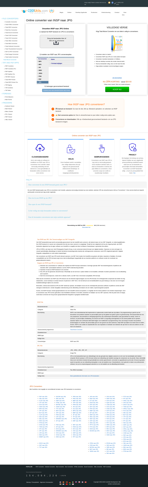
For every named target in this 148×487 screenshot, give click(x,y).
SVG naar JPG (110, 406)
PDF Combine (9, 66)
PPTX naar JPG (94, 424)
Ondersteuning (105, 12)
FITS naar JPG (127, 396)
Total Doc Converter (11, 30)
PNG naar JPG (77, 398)
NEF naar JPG (77, 424)
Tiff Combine (9, 87)
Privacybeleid (35, 482)
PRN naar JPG (77, 396)
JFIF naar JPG (60, 412)
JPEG (40, 73)
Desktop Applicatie (81, 12)
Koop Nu (117, 89)
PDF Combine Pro (10, 68)
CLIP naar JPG (43, 414)
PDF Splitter (8, 71)
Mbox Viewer (9, 111)
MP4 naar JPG (43, 408)
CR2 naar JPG (77, 431)
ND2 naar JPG (43, 416)
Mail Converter (60, 466)
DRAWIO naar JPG (61, 418)
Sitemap (28, 482)
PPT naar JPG (77, 437)
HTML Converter (78, 466)
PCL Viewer (8, 114)
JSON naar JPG (60, 406)
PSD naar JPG (60, 424)
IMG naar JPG (60, 398)
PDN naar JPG (60, 414)
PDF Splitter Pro (10, 74)
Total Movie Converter (10, 59)
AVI (40, 67)
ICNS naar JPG (110, 408)
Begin (61, 12)
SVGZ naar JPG (60, 435)
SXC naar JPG (110, 451)
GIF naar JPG (93, 412)
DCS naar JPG (43, 404)
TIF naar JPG (76, 416)
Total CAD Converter (11, 35)
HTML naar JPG (60, 402)
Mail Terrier (8, 99)
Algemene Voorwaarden (46, 482)
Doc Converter (69, 466)
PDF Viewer (8, 117)
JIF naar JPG (59, 421)
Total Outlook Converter (12, 46)
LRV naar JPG (60, 416)
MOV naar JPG (110, 431)
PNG (40, 76)
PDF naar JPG (43, 396)
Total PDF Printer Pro (11, 82)
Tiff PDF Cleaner (10, 77)
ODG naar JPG (94, 422)
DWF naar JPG (60, 400)
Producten (94, 12)
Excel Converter (88, 466)
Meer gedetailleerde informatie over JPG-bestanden (84, 376)
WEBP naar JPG (44, 437)
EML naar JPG (43, 418)
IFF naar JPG (127, 398)
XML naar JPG (43, 398)
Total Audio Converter (11, 57)
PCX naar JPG (127, 410)
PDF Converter (40, 466)
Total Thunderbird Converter (13, 49)
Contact (117, 12)
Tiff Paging (8, 85)
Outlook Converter (50, 466)
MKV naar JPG (110, 429)
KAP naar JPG (110, 400)
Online (69, 12)
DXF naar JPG (94, 404)
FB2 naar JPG (110, 453)
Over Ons (124, 14)
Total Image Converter (11, 54)
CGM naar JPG (110, 404)
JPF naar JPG (43, 410)
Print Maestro (9, 97)
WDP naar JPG (110, 398)
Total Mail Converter (11, 43)
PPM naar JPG (77, 404)
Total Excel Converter (11, 32)
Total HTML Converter (11, 24)
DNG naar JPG (60, 437)
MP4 (40, 61)
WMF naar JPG (94, 410)
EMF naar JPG (77, 421)
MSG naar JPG (43, 421)
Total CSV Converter (11, 38)
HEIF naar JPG (94, 418)
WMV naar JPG (110, 424)
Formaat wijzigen (56, 63)
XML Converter (98, 466)
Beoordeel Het (86, 227)
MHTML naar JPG (61, 404)
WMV (40, 70)
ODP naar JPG (77, 433)
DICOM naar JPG (61, 396)
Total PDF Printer (10, 79)
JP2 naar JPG (77, 406)
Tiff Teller (8, 90)
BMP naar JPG (77, 400)
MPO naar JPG (77, 410)
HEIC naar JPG (94, 416)
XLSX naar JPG (43, 400)
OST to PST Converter (11, 51)
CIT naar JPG (93, 400)
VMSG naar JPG (94, 451)
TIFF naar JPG (77, 402)
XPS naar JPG (127, 402)
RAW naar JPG (77, 427)
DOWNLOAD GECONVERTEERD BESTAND (56, 90)
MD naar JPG (110, 449)
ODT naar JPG (94, 406)
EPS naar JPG (127, 441)
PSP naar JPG (94, 408)
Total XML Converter (11, 40)
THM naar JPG (127, 406)
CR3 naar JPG (110, 396)
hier (134, 173)
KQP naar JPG (110, 402)
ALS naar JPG (77, 408)
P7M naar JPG (43, 422)
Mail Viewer (8, 108)
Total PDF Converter (11, 27)
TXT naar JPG (60, 408)
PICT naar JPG (110, 422)
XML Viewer (8, 119)
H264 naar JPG (43, 406)
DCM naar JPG (94, 402)
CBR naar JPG (110, 447)
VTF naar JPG (43, 402)
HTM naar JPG (94, 445)
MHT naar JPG (60, 410)
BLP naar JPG (43, 412)
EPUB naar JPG (111, 443)
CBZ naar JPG (110, 445)
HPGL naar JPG (127, 400)
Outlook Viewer (9, 106)
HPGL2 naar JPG (128, 408)
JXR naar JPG (94, 396)
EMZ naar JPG (94, 398)
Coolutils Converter (11, 22)
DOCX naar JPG (128, 404)
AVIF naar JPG (94, 421)
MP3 (40, 64)
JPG (40, 82)
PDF (40, 79)
